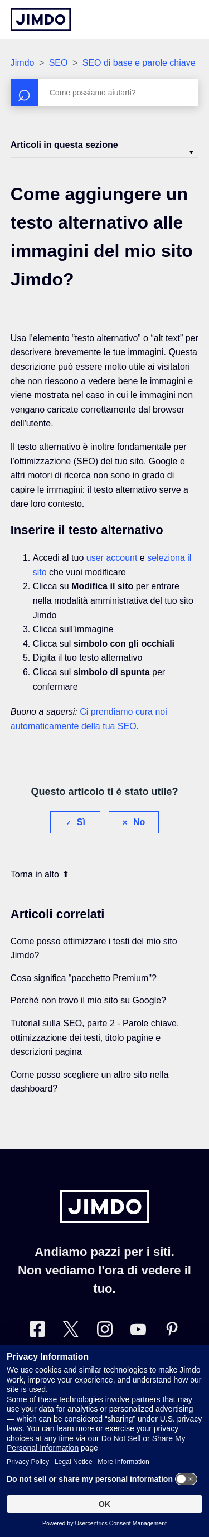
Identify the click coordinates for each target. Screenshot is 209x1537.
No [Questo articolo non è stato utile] (139, 822)
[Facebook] (37, 1331)
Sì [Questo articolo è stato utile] (81, 822)
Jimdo (23, 62)
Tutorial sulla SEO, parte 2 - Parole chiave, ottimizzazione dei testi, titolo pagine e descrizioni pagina (95, 1037)
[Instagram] (105, 1331)
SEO (58, 62)
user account (112, 558)
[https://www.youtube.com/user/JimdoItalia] (138, 1331)
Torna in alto (40, 874)
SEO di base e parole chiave (139, 62)
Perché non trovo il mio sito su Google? (88, 1000)
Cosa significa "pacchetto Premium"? (84, 978)
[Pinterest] (171, 1331)
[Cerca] (105, 92)
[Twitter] (71, 1331)
